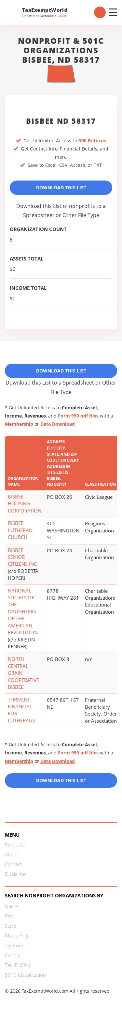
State (10, 926)
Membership (19, 424)
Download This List (61, 187)
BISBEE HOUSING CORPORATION (24, 503)
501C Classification (25, 974)
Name (11, 906)
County (12, 955)
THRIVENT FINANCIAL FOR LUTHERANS (21, 710)
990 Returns (92, 140)
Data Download (57, 424)
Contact (13, 864)
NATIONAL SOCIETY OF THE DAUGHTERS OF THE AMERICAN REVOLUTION (23, 611)
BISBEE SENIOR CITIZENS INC (22, 557)
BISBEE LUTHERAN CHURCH (20, 530)
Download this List (61, 780)
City (9, 916)
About (11, 854)
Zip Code (14, 945)
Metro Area (17, 935)
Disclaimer (16, 874)
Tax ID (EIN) (17, 965)
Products (15, 844)
